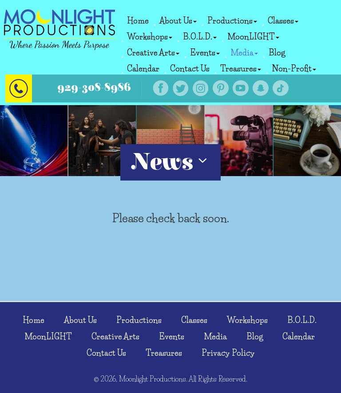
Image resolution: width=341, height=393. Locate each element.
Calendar (143, 68)
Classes (283, 20)
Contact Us (190, 68)
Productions (232, 20)
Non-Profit (294, 68)
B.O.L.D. (200, 36)
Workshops (149, 36)
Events (205, 52)
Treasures (240, 68)
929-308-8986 (94, 87)
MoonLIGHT (253, 36)
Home (138, 20)
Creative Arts (153, 52)
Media (244, 52)
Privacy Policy (228, 353)
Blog (277, 52)
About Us (178, 20)
